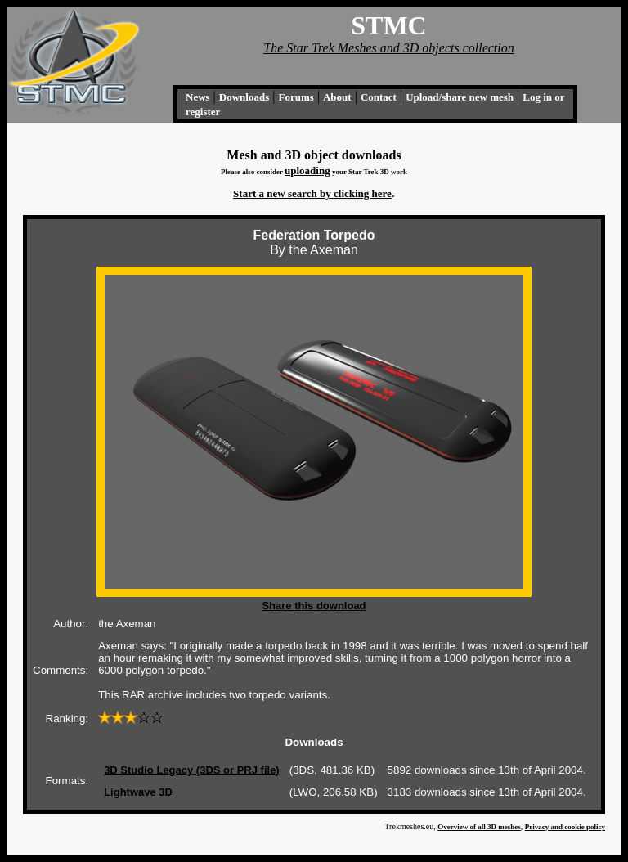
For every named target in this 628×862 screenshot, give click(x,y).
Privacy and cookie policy (565, 827)
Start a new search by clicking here (312, 193)
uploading (307, 170)
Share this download (314, 605)
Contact (379, 97)
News (198, 97)
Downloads (244, 97)
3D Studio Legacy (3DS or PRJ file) (192, 770)
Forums (295, 97)
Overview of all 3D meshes (478, 827)
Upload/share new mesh (460, 97)
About (337, 97)
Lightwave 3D (138, 792)
